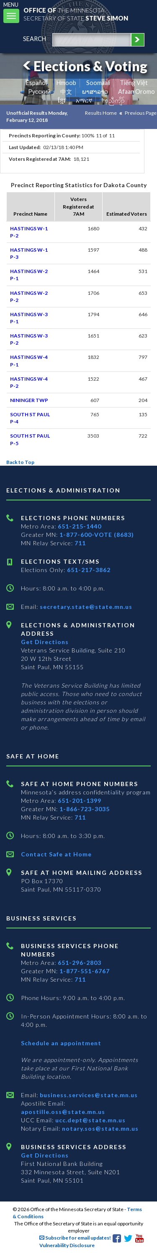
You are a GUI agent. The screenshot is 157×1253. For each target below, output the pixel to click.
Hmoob (66, 82)
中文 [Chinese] (66, 91)
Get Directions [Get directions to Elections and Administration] (45, 641)
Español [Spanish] (36, 82)
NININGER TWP (29, 400)
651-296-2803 (79, 962)
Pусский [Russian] (39, 91)
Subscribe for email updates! (75, 1238)
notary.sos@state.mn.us (99, 1128)
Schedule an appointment (61, 1043)
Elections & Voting (83, 66)
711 (80, 543)
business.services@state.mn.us (88, 1094)
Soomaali (98, 82)
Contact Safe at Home (56, 854)
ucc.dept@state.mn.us (90, 1120)
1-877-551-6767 (84, 971)
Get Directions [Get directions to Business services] (45, 1155)
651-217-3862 (89, 569)
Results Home (101, 113)
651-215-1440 (79, 526)
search (34, 38)
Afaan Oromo (136, 91)
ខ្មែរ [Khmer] (62, 100)
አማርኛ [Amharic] (84, 100)
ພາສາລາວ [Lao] (95, 91)
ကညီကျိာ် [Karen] (113, 100)
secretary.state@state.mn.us (85, 606)
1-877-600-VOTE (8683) (96, 534)
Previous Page (141, 113)
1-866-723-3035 (84, 808)
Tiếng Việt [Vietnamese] (134, 82)
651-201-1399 (79, 800)
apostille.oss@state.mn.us (63, 1111)
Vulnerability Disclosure (67, 1245)
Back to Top (20, 462)
